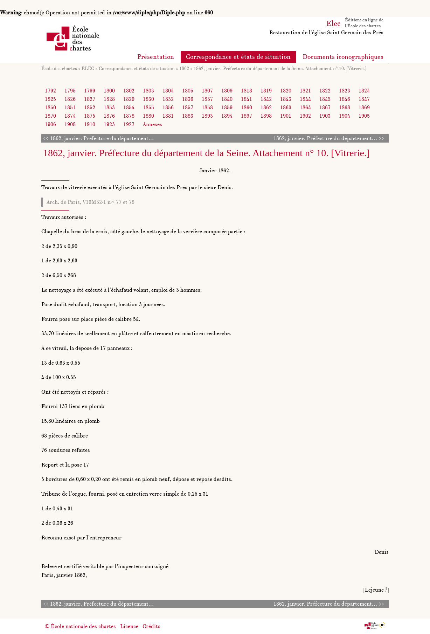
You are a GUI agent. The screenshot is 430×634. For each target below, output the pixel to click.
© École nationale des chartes (80, 626)
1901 (285, 115)
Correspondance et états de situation (238, 57)
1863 (285, 107)
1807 (207, 90)
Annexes (152, 124)
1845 (325, 99)
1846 (344, 99)
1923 (109, 124)
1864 (305, 107)
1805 (187, 90)
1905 (364, 115)
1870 (50, 115)
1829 (128, 99)
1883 (187, 115)
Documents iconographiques (343, 57)
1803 (148, 90)
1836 (187, 99)
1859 (227, 107)
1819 (266, 90)
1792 (50, 90)
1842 (266, 99)
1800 (109, 90)
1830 (148, 99)
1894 (227, 115)
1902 (305, 115)
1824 (364, 90)
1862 (184, 68)
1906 (50, 124)
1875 (89, 115)
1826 (70, 99)
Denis (382, 552)
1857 (187, 107)
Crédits (151, 626)
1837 (207, 99)
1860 (246, 107)
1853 (109, 107)
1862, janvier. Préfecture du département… (102, 138)
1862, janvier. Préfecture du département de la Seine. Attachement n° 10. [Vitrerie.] (280, 68)
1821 (305, 90)
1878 (128, 115)
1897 (246, 115)
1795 (70, 90)
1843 (285, 99)
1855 (148, 107)
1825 (50, 99)
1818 (246, 90)
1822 (325, 90)
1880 (148, 115)
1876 (109, 115)
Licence (129, 626)
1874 (70, 115)
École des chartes (59, 68)
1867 (325, 107)
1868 (344, 107)
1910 (89, 124)
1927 (128, 124)
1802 (128, 90)
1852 (89, 107)
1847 (364, 99)
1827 (89, 99)
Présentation (155, 57)
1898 (266, 115)
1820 (285, 90)
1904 (344, 115)
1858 (207, 107)
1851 (70, 107)
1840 (227, 99)
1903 (325, 115)
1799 (89, 90)
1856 (168, 107)
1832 (168, 99)
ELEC (88, 68)
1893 (207, 115)
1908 (70, 124)
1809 (227, 90)
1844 (305, 99)
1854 (128, 107)
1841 (246, 99)
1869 (364, 107)
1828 (109, 99)
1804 (168, 90)
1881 (168, 115)
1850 (50, 107)
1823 (344, 90)
